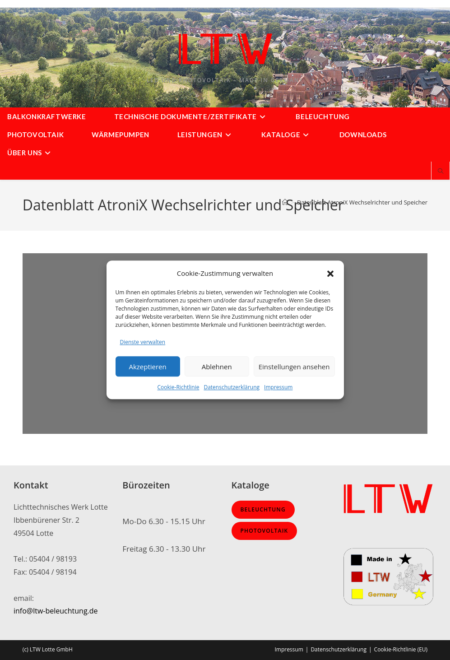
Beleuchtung (263, 509)
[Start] (285, 202)
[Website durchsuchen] (440, 172)
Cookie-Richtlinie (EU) (401, 649)
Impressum (278, 387)
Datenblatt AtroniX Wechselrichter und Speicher (362, 202)
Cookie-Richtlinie (178, 387)
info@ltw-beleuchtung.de (56, 611)
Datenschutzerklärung (232, 387)
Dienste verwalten (143, 342)
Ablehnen (217, 366)
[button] (330, 273)
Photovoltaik (264, 531)
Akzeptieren (147, 366)
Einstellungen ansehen (294, 366)
